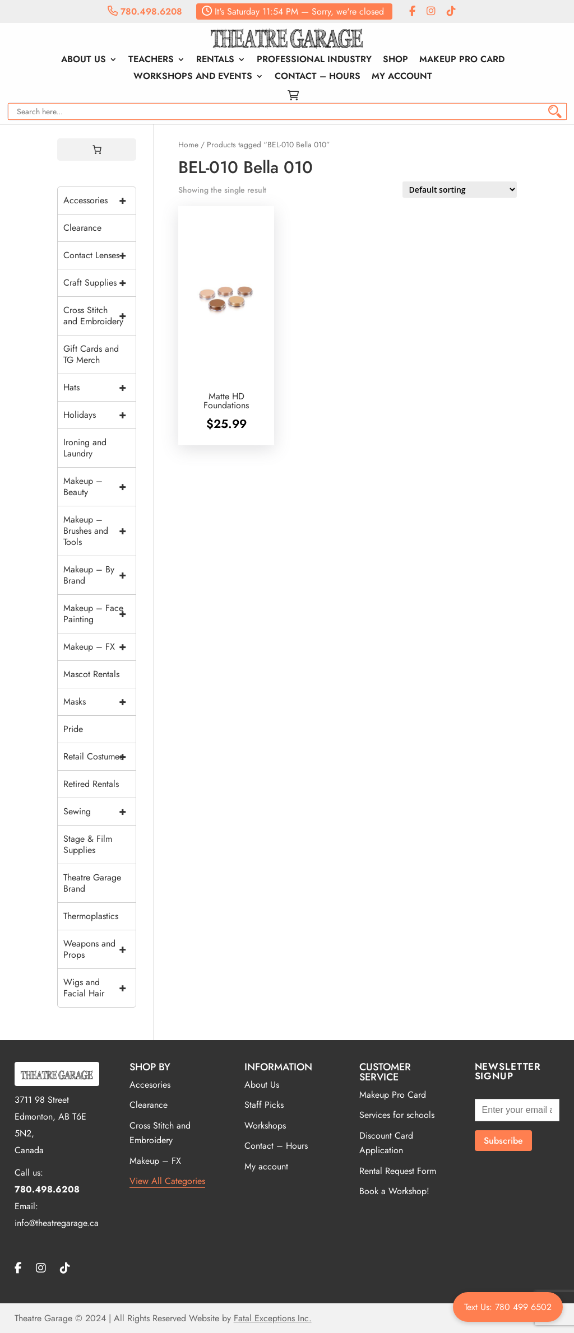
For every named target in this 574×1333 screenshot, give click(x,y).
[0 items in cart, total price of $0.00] (97, 149)
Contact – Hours (317, 77)
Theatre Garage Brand (92, 883)
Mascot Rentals (91, 674)
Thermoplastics (90, 916)
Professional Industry (314, 60)
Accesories (149, 1084)
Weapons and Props (99, 949)
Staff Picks (264, 1104)
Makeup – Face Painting (99, 614)
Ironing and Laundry (85, 448)
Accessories (99, 200)
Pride (73, 729)
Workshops (265, 1125)
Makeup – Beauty (99, 487)
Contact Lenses (99, 255)
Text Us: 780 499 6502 (508, 1307)
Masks (99, 701)
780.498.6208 (145, 11)
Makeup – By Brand (99, 575)
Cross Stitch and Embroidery (99, 316)
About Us (83, 60)
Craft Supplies (99, 282)
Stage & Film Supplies (87, 844)
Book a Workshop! (394, 1191)
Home (188, 144)
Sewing (99, 811)
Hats (99, 387)
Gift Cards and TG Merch (91, 354)
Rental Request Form (397, 1170)
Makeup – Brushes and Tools (99, 531)
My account (402, 77)
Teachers (151, 60)
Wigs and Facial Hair (99, 988)
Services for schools (396, 1114)
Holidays (99, 415)
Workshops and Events (192, 77)
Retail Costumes (99, 756)
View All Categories (167, 1180)
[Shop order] (459, 189)
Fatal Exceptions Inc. (273, 1318)
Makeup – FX (99, 646)
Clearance (82, 227)
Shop (395, 60)
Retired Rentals (91, 783)
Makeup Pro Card (461, 60)
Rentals (215, 60)
